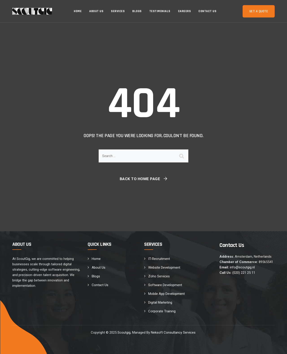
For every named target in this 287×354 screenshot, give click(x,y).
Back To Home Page (140, 179)
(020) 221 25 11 (243, 273)
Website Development (164, 268)
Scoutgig (123, 332)
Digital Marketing (160, 302)
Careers (184, 11)
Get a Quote (258, 11)
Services (118, 11)
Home (78, 11)
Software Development (165, 285)
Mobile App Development (166, 294)
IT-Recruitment (159, 259)
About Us (96, 11)
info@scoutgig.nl (242, 267)
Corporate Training (162, 311)
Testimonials (159, 11)
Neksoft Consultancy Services (173, 332)
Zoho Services (159, 276)
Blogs (137, 11)
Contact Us (207, 11)
